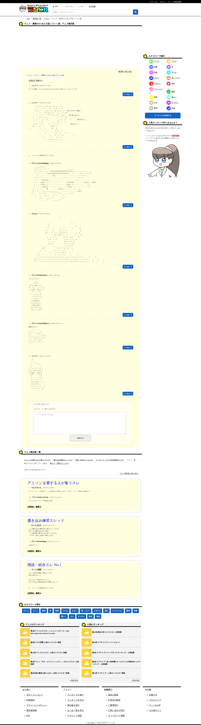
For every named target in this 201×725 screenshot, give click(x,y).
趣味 (128, 611)
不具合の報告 (114, 700)
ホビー (74, 611)
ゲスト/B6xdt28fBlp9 (39, 541)
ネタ (72, 616)
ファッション (117, 611)
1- (42, 80)
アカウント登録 (74, 716)
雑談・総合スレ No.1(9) (84, 460)
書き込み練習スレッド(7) (63, 460)
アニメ (46, 19)
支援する (153, 695)
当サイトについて (34, 695)
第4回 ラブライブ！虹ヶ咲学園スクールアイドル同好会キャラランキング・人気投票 (116, 663)
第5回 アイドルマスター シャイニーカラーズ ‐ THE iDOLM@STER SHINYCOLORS (50, 632)
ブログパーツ (155, 700)
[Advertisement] (80, 47)
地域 (98, 616)
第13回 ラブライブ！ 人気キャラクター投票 (108, 673)
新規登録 (175, 136)
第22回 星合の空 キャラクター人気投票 (107, 632)
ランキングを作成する (162, 115)
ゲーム (26, 611)
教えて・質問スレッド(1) (59, 463)
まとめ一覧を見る (75, 710)
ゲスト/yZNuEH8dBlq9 (40, 163)
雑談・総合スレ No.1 (44, 565)
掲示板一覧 (37, 19)
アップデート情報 (116, 716)
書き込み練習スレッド (46, 521)
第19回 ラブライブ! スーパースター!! (106, 642)
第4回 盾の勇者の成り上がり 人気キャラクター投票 (50, 673)
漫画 (43, 611)
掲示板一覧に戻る (125, 71)
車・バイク (85, 611)
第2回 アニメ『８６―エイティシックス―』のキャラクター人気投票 (55, 663)
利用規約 (30, 700)
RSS (28, 716)
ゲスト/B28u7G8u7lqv (40, 497)
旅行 (106, 611)
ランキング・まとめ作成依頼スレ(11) (110, 460)
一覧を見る (74, 680)
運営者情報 (31, 710)
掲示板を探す (73, 705)
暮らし (63, 616)
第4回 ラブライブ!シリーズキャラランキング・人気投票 (113, 653)
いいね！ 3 (128, 147)
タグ (82, 6)
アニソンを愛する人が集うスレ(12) (37, 460)
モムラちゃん (36, 488)
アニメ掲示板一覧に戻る (129, 473)
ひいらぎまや (36, 525)
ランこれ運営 (36, 569)
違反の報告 (113, 695)
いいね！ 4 (128, 94)
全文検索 (92, 6)
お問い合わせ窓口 (116, 710)
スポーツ (97, 611)
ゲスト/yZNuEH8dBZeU (40, 323)
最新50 (38, 80)
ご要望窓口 (113, 705)
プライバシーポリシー (36, 705)
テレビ (65, 611)
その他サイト (155, 710)
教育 (90, 616)
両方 (56, 6)
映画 (57, 611)
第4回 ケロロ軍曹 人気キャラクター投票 (46, 642)
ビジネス (81, 616)
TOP (28, 19)
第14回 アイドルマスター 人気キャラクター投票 (49, 653)
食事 (135, 611)
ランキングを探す (75, 695)
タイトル (69, 6)
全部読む (32, 80)
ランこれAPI (155, 705)
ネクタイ (34, 214)
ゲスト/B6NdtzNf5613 (39, 275)
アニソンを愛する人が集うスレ (53, 483)
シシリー (34, 85)
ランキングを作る (75, 700)
